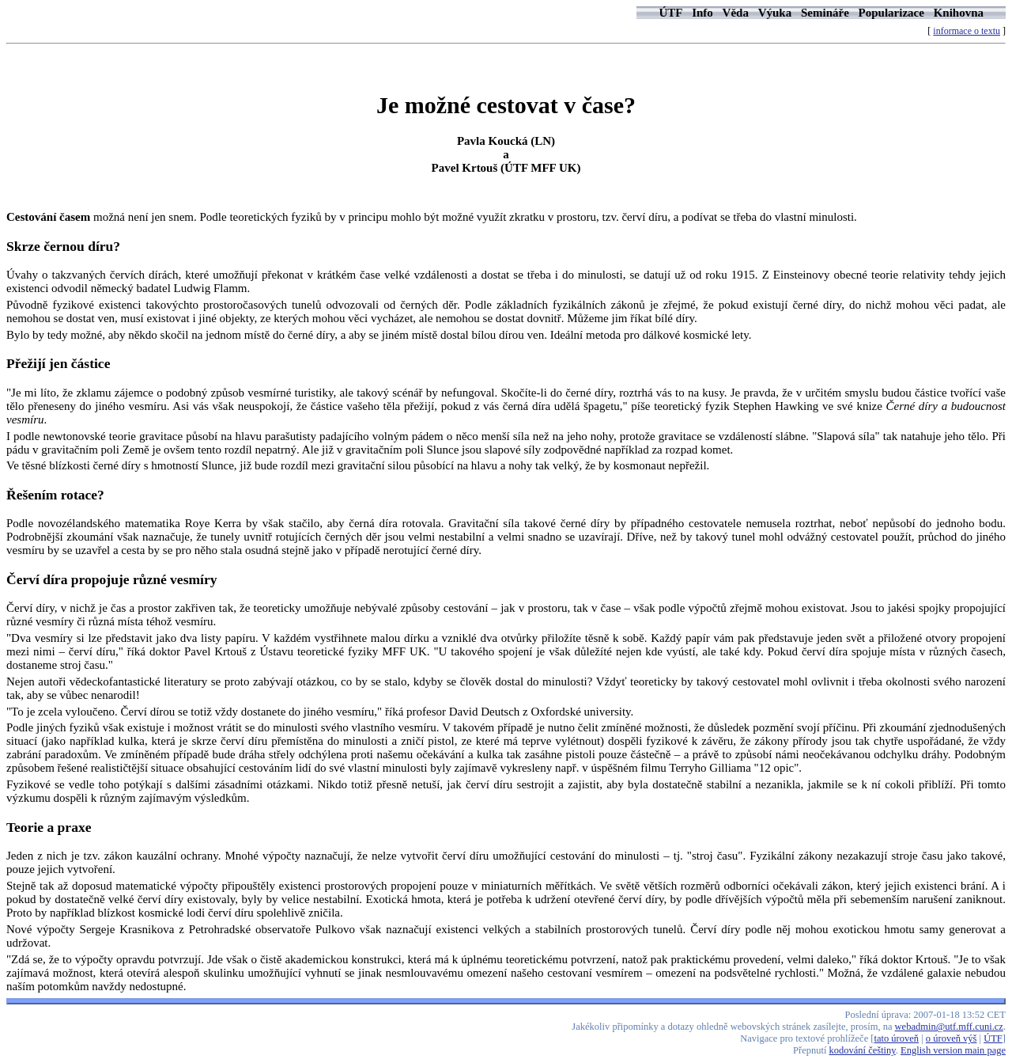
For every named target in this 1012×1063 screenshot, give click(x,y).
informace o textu (966, 30)
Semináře (825, 12)
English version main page (953, 1050)
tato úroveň (896, 1038)
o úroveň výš (951, 1038)
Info (702, 12)
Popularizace (891, 12)
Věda (736, 12)
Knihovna (959, 12)
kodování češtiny (862, 1050)
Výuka (775, 12)
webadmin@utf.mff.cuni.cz (949, 1026)
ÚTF (670, 12)
